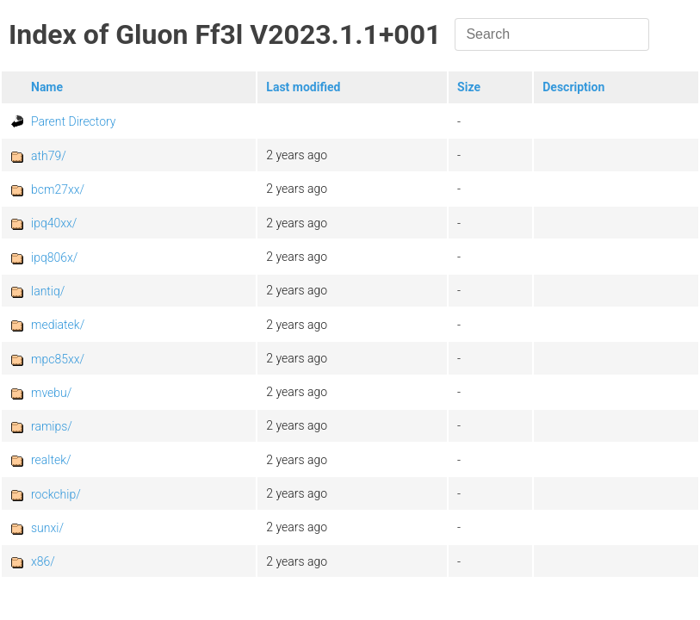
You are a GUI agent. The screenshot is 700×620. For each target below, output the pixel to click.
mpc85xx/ (57, 359)
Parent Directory (73, 121)
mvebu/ (51, 393)
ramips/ (51, 426)
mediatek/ (57, 325)
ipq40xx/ (54, 223)
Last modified (303, 87)
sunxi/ (47, 528)
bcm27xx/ (57, 189)
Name (47, 87)
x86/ (43, 561)
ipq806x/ (54, 257)
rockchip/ (56, 494)
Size (468, 87)
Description (573, 87)
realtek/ (51, 460)
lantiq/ (48, 291)
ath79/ (48, 156)
